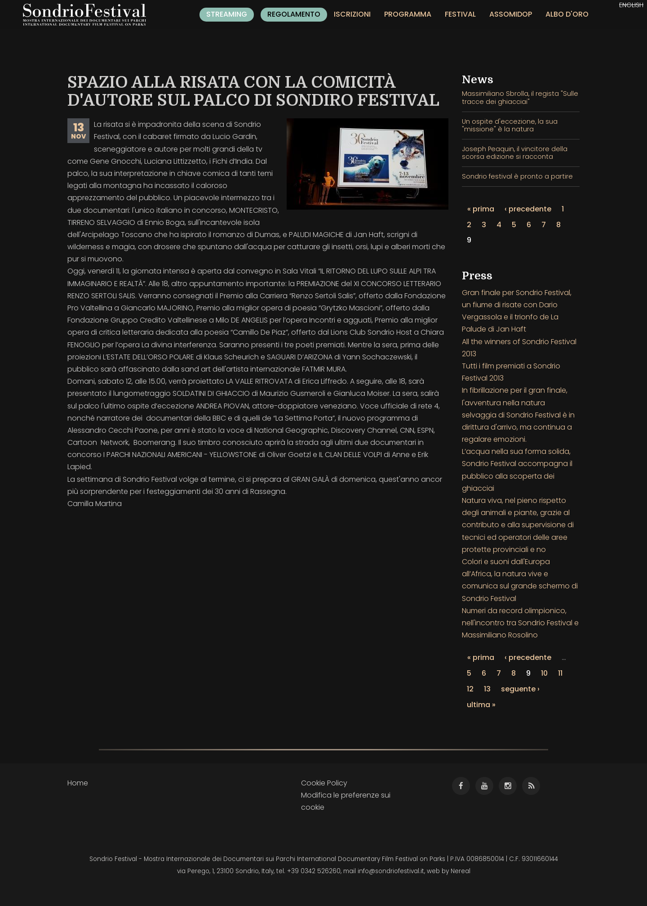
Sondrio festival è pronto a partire (517, 176)
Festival (460, 14)
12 (470, 689)
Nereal (460, 871)
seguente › (520, 689)
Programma (407, 14)
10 (544, 673)
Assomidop (510, 14)
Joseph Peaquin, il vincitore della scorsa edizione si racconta (514, 152)
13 (487, 689)
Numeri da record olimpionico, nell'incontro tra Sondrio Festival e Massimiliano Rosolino (520, 622)
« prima (480, 209)
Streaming (226, 14)
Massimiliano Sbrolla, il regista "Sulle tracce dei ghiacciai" (520, 97)
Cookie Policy (324, 783)
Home (77, 783)
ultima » (481, 705)
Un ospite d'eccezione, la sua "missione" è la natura (510, 125)
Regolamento (293, 14)
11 (560, 673)
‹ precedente (528, 209)
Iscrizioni (352, 14)
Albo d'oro (567, 14)
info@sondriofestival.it (391, 871)
